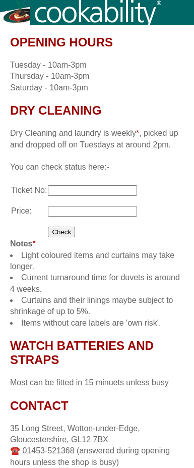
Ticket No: (29, 190)
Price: (21, 210)
